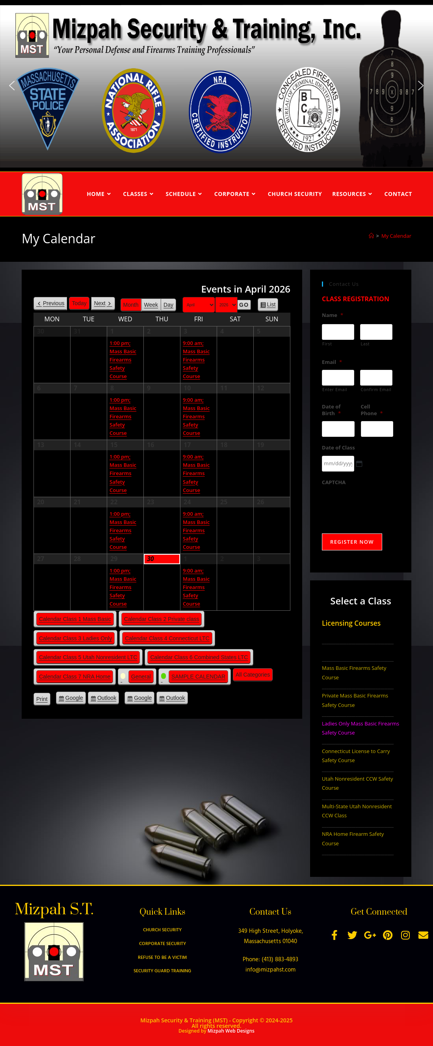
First (327, 344)
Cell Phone (372, 410)
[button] (12, 85)
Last (365, 344)
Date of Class (338, 447)
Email (332, 362)
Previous (53, 303)
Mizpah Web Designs (231, 1030)
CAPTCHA (334, 482)
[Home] (371, 235)
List (271, 305)
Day (168, 305)
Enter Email (334, 389)
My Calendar (396, 235)
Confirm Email (376, 389)
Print (43, 700)
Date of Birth (331, 410)
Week (151, 305)
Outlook (106, 699)
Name (332, 315)
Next (100, 303)
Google (74, 699)
